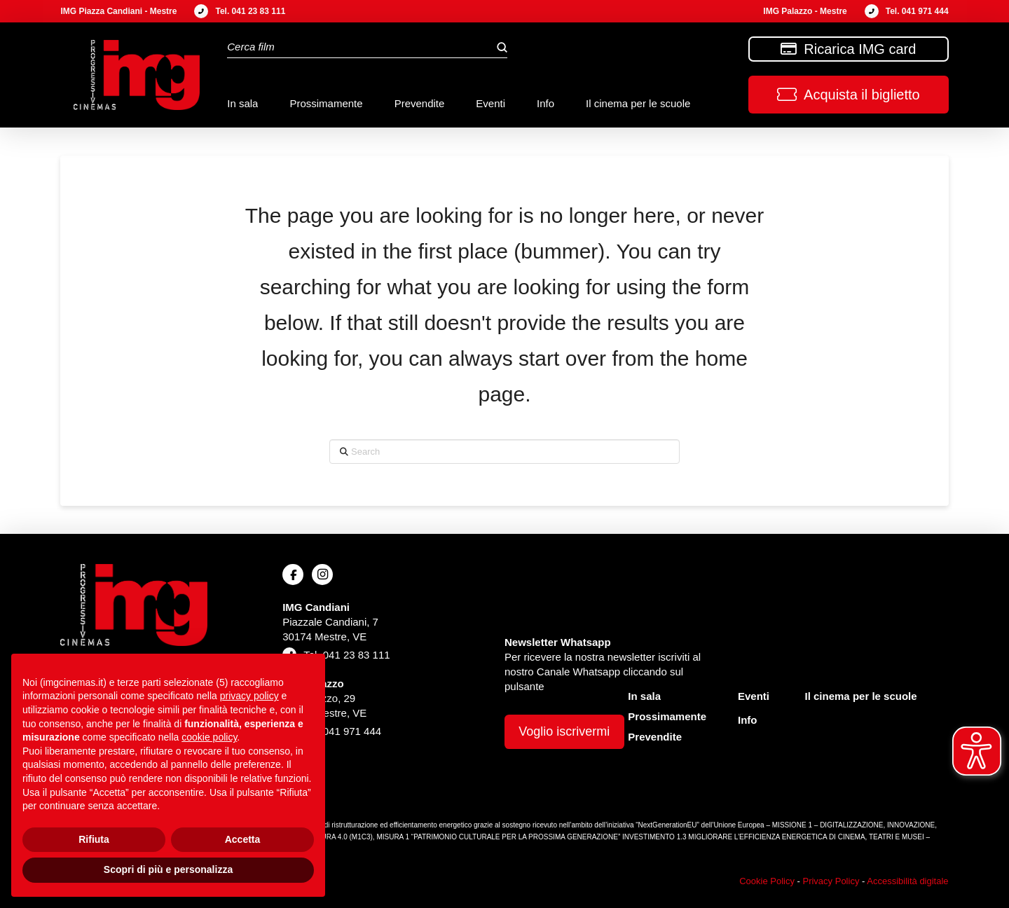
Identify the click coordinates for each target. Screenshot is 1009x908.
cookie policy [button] (209, 737)
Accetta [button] (243, 839)
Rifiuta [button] (93, 839)
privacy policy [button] (249, 695)
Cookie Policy (767, 881)
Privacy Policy (830, 881)
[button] (848, 95)
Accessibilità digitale (907, 881)
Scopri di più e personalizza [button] (168, 869)
